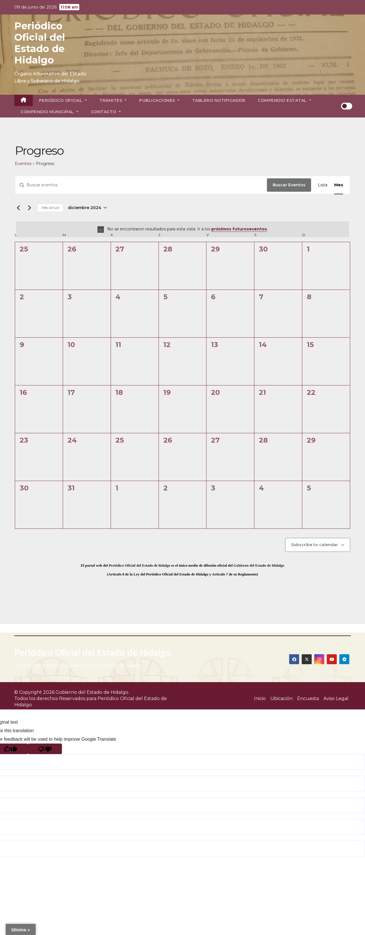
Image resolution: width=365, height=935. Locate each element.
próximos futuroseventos (239, 229)
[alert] (182, 229)
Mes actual (50, 207)
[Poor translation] (45, 749)
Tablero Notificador (219, 100)
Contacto (106, 111)
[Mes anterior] (18, 207)
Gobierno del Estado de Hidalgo (259, 565)
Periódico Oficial (63, 100)
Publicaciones (159, 100)
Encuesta (308, 698)
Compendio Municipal (49, 111)
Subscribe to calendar (314, 544)
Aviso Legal (335, 698)
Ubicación (281, 698)
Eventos (23, 163)
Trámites (113, 100)
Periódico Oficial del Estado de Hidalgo (39, 43)
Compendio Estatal (284, 100)
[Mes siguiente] (29, 207)
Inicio (260, 698)
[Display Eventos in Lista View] (322, 185)
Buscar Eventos (289, 184)
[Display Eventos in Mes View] (338, 185)
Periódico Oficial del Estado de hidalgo (139, 565)
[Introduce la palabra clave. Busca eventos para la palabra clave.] (141, 185)
